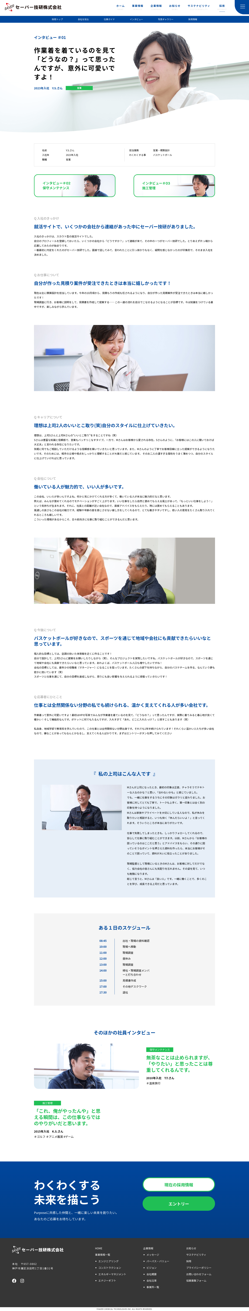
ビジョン (152, 1268)
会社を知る (83, 19)
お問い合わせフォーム (199, 1274)
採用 (222, 7)
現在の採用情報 (178, 1185)
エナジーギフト (107, 1280)
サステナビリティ (199, 7)
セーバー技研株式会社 (33, 7)
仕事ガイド (109, 19)
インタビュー (136, 19)
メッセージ (153, 1254)
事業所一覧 (153, 1287)
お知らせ (175, 7)
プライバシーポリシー (199, 1268)
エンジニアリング (108, 1261)
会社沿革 (152, 1280)
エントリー (178, 1204)
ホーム (120, 7)
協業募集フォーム (196, 1280)
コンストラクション (109, 1268)
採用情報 (192, 19)
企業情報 (156, 7)
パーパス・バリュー (158, 1261)
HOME (98, 1248)
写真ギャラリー (165, 19)
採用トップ (57, 19)
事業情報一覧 (102, 1254)
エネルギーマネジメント (112, 1274)
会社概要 (152, 1274)
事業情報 (137, 7)
